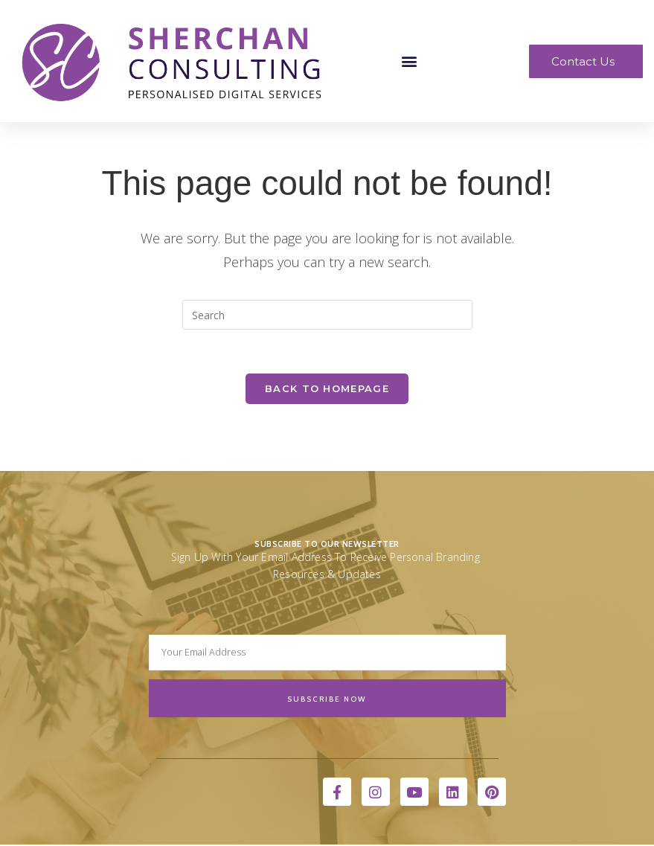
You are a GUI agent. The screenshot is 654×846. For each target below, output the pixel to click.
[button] (409, 61)
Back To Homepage (327, 389)
